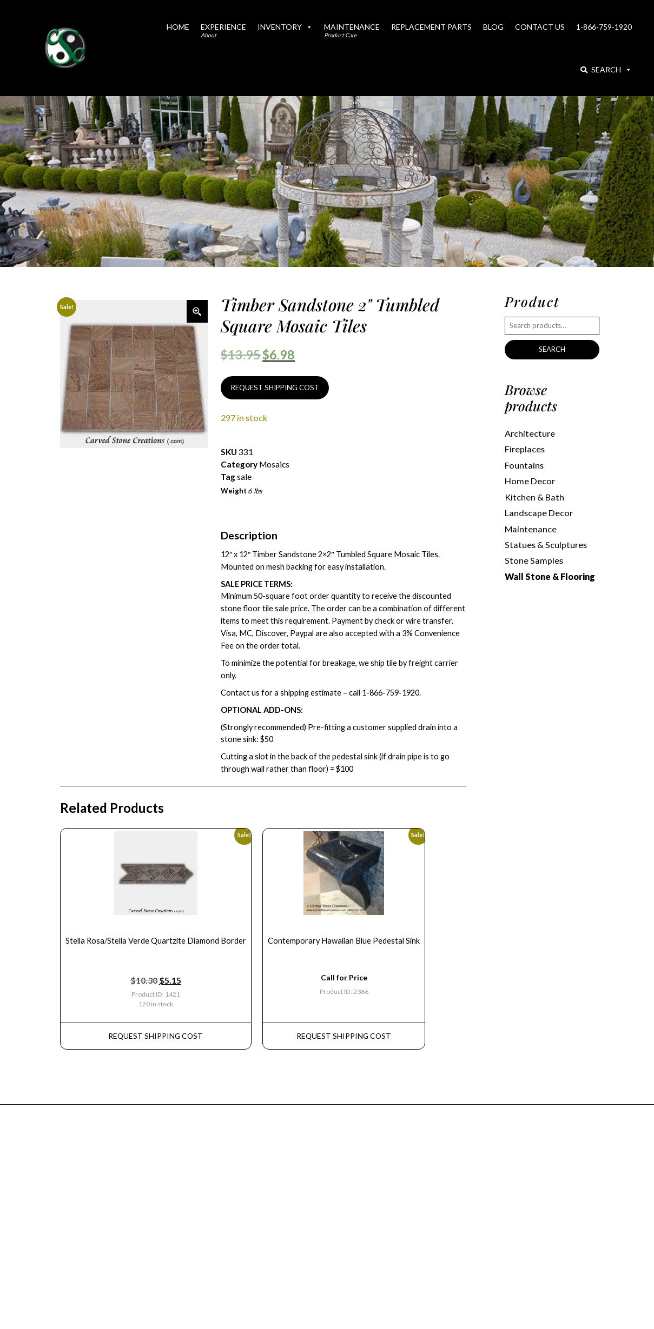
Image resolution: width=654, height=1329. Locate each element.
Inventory (285, 26)
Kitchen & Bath (534, 497)
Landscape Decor (539, 512)
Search (606, 69)
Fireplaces (525, 449)
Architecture (530, 433)
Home (178, 26)
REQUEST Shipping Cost (155, 1035)
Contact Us (540, 26)
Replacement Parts (431, 26)
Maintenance (352, 30)
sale (244, 477)
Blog (493, 26)
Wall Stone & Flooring (550, 576)
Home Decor (530, 481)
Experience (223, 30)
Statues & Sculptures (546, 544)
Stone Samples (534, 560)
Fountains (524, 465)
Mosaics (274, 464)
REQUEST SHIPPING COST (275, 387)
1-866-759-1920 (604, 26)
